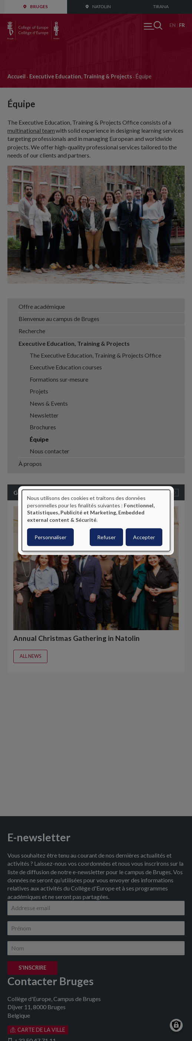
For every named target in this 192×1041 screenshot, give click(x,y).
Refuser (106, 537)
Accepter (144, 537)
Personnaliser (50, 537)
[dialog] (96, 520)
